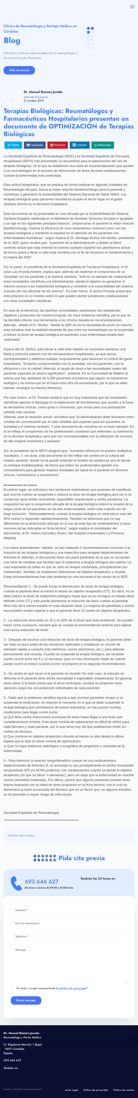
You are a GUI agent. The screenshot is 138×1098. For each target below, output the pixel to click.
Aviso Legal (71, 1090)
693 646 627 (42, 882)
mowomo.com (35, 1089)
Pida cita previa (19, 70)
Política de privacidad (96, 1090)
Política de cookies (123, 1090)
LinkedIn (81, 145)
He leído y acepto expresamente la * (49, 988)
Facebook (36, 145)
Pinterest (59, 145)
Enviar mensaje (26, 1000)
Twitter (15, 145)
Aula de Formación (36, 97)
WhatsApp (104, 145)
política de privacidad (72, 988)
